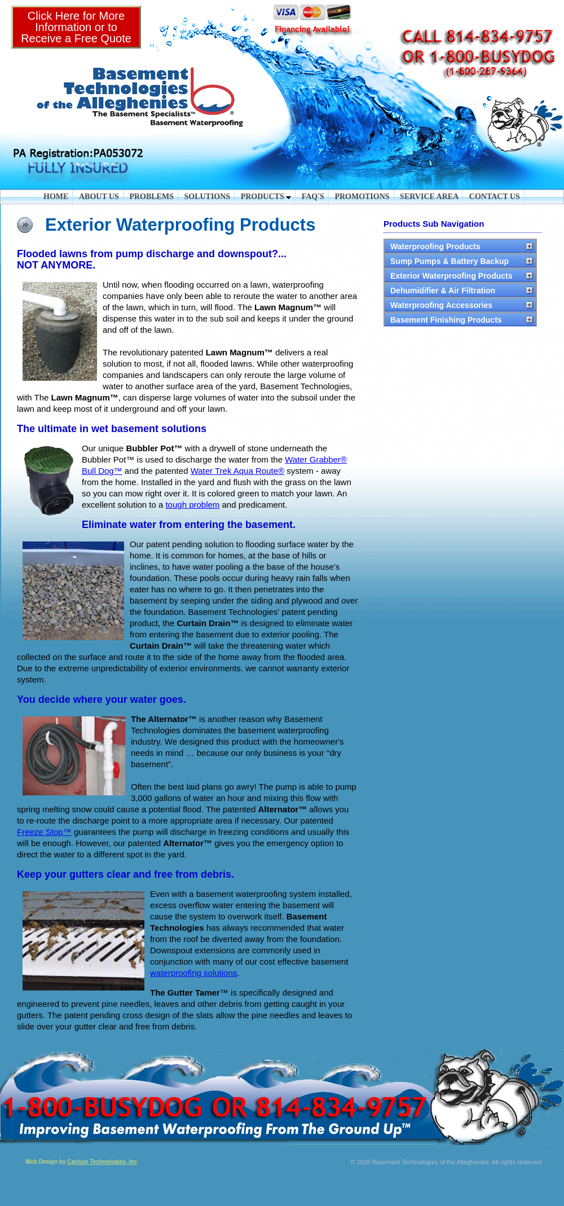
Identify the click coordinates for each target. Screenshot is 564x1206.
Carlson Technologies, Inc (102, 1162)
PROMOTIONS (361, 196)
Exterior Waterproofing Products (451, 275)
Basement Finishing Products (446, 319)
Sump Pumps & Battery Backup (449, 261)
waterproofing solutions (193, 973)
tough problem (192, 504)
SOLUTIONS (207, 196)
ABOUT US (99, 196)
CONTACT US (494, 196)
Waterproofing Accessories (441, 305)
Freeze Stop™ (44, 832)
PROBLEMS (151, 196)
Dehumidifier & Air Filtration (442, 290)
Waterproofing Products (435, 246)
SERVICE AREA (429, 196)
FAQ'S (313, 196)
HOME (55, 196)
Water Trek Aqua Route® (237, 471)
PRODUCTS (266, 196)
